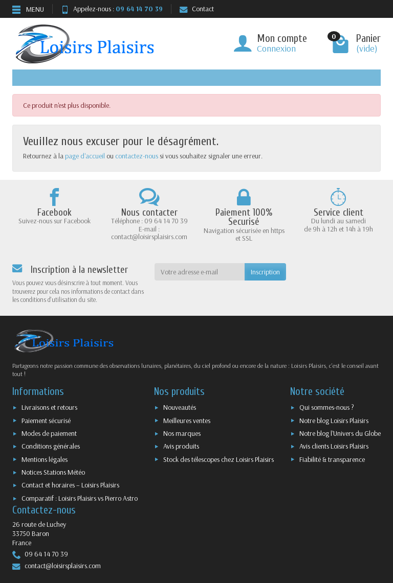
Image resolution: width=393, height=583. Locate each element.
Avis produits (181, 446)
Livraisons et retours (49, 407)
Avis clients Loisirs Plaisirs (333, 446)
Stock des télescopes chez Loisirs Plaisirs (218, 459)
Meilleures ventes (186, 420)
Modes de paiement (49, 433)
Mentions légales (44, 459)
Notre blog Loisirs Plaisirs (333, 420)
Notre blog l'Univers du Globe (340, 433)
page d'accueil (85, 155)
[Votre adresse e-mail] (200, 272)
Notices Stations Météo (53, 472)
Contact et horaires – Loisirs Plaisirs (70, 484)
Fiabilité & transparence (332, 459)
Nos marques (182, 433)
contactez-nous (136, 155)
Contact (197, 8)
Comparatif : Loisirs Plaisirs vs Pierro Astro (79, 498)
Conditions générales (50, 446)
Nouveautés (179, 407)
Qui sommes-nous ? (326, 407)
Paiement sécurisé (46, 420)
